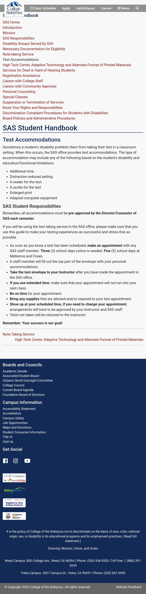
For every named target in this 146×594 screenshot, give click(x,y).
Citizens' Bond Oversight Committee (28, 380)
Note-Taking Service (18, 334)
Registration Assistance (21, 75)
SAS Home (11, 22)
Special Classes (15, 97)
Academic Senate (15, 371)
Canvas (106, 8)
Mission (9, 33)
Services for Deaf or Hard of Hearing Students (39, 70)
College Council (13, 385)
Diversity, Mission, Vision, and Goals (73, 548)
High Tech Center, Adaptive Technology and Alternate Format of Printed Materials (67, 65)
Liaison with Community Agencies (29, 86)
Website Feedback (129, 587)
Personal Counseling (19, 91)
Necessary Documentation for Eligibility (34, 49)
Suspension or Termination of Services (33, 102)
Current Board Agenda (18, 390)
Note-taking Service (18, 54)
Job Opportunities (15, 423)
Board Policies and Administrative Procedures (39, 118)
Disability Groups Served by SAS (28, 43)
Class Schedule (43, 8)
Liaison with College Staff (23, 81)
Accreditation (12, 413)
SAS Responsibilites (18, 38)
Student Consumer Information (24, 432)
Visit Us (8, 441)
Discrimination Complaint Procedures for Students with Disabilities (55, 113)
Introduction (12, 27)
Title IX (7, 437)
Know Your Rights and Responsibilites (33, 107)
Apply (66, 8)
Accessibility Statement (19, 409)
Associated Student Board (21, 376)
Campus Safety (13, 418)
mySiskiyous (85, 8)
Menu (123, 8)
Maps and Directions (17, 427)
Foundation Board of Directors (24, 395)
